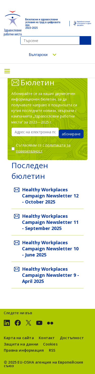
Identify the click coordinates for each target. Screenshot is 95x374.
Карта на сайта (19, 337)
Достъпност (72, 337)
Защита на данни (21, 344)
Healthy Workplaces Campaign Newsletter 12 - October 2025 (50, 195)
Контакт (47, 337)
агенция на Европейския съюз (43, 364)
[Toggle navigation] (7, 71)
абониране (71, 134)
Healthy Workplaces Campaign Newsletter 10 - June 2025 (50, 248)
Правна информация (24, 350)
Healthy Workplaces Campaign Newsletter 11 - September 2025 (50, 222)
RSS (52, 350)
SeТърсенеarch (85, 40)
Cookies (50, 344)
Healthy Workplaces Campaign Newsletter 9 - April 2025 (50, 275)
